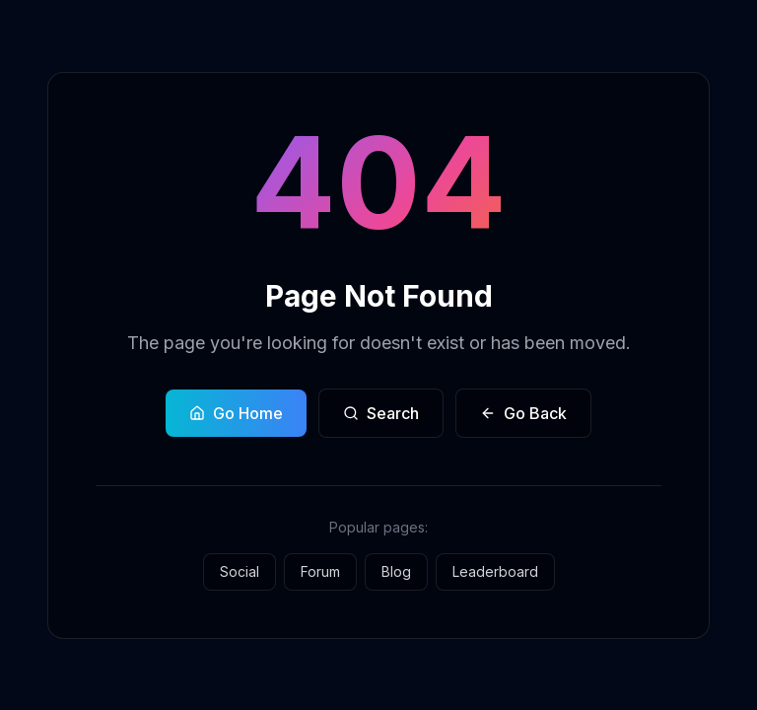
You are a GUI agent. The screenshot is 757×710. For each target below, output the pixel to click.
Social (239, 571)
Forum (320, 571)
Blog (396, 571)
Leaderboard (495, 571)
